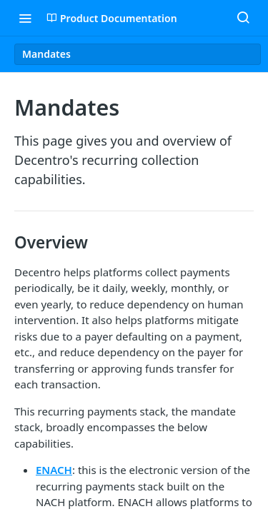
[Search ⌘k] (243, 18)
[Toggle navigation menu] (25, 18)
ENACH (54, 470)
